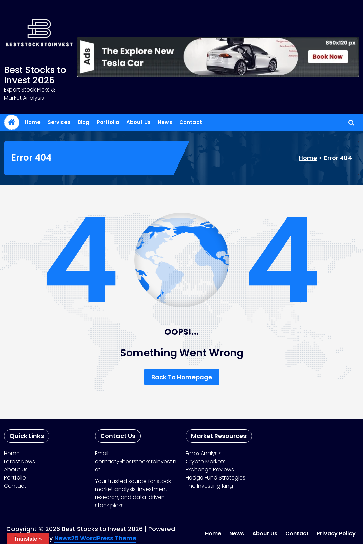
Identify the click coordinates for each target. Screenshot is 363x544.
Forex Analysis (204, 453)
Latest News (19, 461)
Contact (190, 122)
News (165, 122)
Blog (83, 122)
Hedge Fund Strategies (215, 478)
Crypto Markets (206, 461)
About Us (138, 122)
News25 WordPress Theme (95, 538)
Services (59, 122)
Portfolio (108, 122)
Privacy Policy (336, 533)
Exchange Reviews (210, 469)
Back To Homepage (181, 377)
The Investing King (209, 486)
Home (33, 122)
